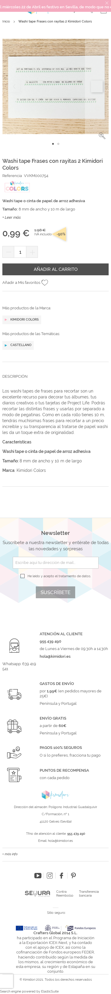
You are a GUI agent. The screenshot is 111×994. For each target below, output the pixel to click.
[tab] (55, 381)
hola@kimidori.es (60, 841)
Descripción (15, 376)
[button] (102, 135)
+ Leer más (11, 217)
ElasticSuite (50, 991)
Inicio (6, 21)
